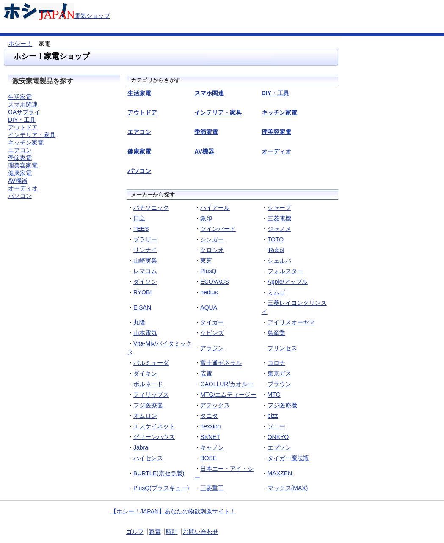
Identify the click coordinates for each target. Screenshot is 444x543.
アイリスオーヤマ (291, 322)
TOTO (276, 239)
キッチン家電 (26, 142)
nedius (209, 292)
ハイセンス (148, 458)
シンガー (212, 239)
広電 (206, 373)
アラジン (212, 348)
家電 (155, 531)
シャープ (279, 207)
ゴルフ (135, 531)
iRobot (276, 250)
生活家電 (20, 96)
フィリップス (151, 394)
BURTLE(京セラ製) (158, 473)
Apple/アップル (288, 281)
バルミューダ (151, 362)
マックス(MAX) (288, 488)
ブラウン (279, 384)
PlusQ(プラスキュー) (161, 488)
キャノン (212, 447)
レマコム (145, 271)
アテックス (215, 405)
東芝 (206, 260)
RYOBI (142, 292)
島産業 (276, 332)
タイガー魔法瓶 (288, 458)
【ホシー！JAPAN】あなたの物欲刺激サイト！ (173, 511)
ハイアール (215, 207)
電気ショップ (92, 15)
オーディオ (23, 188)
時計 (172, 531)
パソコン (20, 195)
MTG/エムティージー (228, 394)
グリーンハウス (154, 436)
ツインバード (218, 228)
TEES (141, 228)
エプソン (279, 447)
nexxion (210, 426)
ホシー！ (20, 43)
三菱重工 (212, 488)
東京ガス (279, 373)
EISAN (142, 307)
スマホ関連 (23, 104)
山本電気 (145, 332)
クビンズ (212, 332)
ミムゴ (276, 292)
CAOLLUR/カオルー (227, 384)
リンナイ (145, 250)
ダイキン (145, 373)
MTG (274, 394)
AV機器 (18, 180)
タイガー (212, 322)
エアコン (20, 150)
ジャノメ (279, 228)
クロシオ (212, 250)
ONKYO (278, 436)
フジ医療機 (282, 405)
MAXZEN (280, 473)
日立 (139, 218)
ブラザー (145, 239)
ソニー (276, 426)
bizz (273, 415)
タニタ (209, 415)
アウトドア (23, 127)
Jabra (140, 447)
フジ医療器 (148, 405)
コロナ (276, 362)
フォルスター (285, 271)
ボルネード (148, 384)
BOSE (208, 458)
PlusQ (208, 271)
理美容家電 (23, 165)
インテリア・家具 (31, 135)
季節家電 (20, 157)
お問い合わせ (200, 531)
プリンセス (282, 348)
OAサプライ (24, 112)
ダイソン (145, 281)
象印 (206, 218)
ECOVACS (214, 281)
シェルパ (279, 260)
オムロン (145, 415)
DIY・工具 (22, 119)
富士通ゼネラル (221, 362)
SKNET (210, 436)
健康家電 (20, 173)
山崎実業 (145, 260)
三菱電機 (279, 218)
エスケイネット (154, 426)
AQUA (208, 307)
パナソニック (151, 207)
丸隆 (139, 322)
